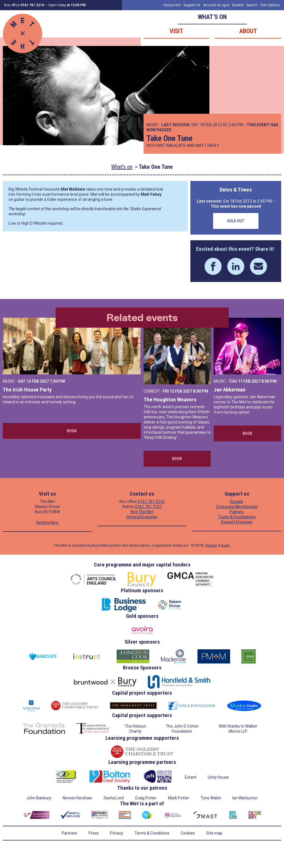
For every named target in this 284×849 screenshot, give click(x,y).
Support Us (192, 5)
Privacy (116, 833)
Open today (67, 5)
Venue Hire (172, 5)
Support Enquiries (237, 522)
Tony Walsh (211, 798)
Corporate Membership (237, 506)
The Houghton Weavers (170, 399)
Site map (214, 833)
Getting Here (47, 522)
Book (72, 431)
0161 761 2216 (151, 501)
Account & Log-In (216, 5)
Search (251, 5)
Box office (24, 5)
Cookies (188, 833)
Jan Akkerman (229, 389)
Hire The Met (142, 511)
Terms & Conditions (151, 833)
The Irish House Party (27, 389)
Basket (237, 5)
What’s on (212, 16)
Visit (176, 31)
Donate (236, 501)
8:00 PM (200, 391)
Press (94, 833)
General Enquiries (141, 517)
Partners (69, 833)
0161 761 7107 (148, 506)
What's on (121, 166)
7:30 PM (57, 381)
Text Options (270, 5)
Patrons (237, 511)
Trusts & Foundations (237, 517)
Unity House (218, 777)
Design (211, 545)
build (225, 545)
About (248, 31)
